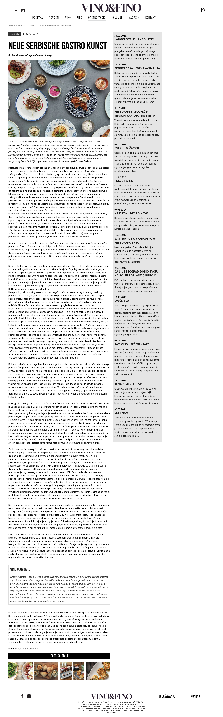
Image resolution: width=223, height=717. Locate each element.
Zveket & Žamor (126, 148)
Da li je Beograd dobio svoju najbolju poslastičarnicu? (136, 273)
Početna (37, 17)
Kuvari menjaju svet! (130, 384)
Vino (68, 17)
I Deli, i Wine (123, 181)
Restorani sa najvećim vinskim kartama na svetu (134, 113)
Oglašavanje (167, 696)
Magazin (134, 17)
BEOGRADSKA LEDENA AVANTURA (137, 68)
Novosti (54, 17)
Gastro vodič (97, 17)
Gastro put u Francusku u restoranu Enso (134, 240)
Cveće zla (121, 301)
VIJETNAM (121, 413)
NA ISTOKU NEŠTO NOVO (131, 213)
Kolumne (117, 17)
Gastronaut (34, 25)
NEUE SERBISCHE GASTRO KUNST (56, 25)
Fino (79, 17)
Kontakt (150, 17)
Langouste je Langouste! (134, 39)
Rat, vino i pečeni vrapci (132, 344)
